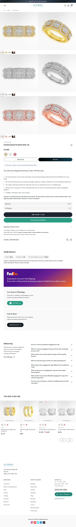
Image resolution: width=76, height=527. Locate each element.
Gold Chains (34, 486)
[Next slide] (69, 440)
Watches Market (35, 507)
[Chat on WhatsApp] (68, 524)
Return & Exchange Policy (10, 486)
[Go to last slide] (63, 440)
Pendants (33, 483)
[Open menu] (5, 5)
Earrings (33, 489)
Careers (6, 492)
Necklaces (33, 492)
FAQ (5, 489)
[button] (2, 52)
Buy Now (55, 159)
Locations (6, 498)
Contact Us (7, 483)
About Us (6, 501)
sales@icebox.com (59, 498)
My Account (7, 504)
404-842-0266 (35, 1)
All (4, 10)
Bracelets (33, 498)
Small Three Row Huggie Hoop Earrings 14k (8, 430)
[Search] (65, 6)
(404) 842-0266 (61, 490)
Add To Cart (20, 159)
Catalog (6, 495)
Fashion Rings (15, 10)
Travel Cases (34, 510)
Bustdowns (33, 501)
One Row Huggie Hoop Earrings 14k (27, 430)
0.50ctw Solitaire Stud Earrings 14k (47, 429)
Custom (33, 504)
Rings (8, 10)
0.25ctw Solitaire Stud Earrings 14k (66, 429)
